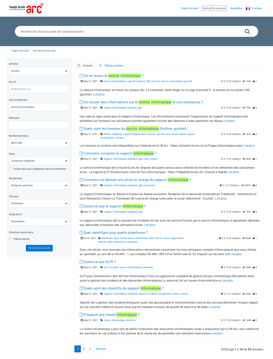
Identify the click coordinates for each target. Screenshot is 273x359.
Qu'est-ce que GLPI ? (98, 262)
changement (164, 293)
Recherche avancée (44, 50)
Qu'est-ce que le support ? (113, 206)
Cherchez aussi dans (21, 232)
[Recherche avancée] (247, 31)
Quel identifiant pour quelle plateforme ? (114, 233)
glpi (140, 107)
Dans (12, 153)
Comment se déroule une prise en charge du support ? (135, 180)
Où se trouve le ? (111, 76)
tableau (102, 241)
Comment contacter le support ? (118, 153)
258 (148, 81)
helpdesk (132, 107)
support (108, 158)
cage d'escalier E (136, 81)
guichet (188, 81)
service (166, 238)
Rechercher (15, 178)
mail (146, 158)
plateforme (141, 238)
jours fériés (172, 134)
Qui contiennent (18, 99)
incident (114, 267)
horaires (151, 134)
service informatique (115, 81)
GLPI (106, 267)
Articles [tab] (85, 65)
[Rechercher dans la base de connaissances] (136, 31)
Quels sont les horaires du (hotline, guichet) (133, 128)
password (119, 241)
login (116, 238)
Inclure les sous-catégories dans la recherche (37, 168)
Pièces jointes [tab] (111, 65)
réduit (182, 134)
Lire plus (99, 94)
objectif (143, 293)
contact (154, 158)
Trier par (14, 196)
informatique (119, 158)
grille (110, 241)
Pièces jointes (19, 238)
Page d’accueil (20, 50)
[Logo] (26, 8)
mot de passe (127, 238)
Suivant (101, 349)
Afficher (13, 63)
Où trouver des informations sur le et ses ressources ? (141, 102)
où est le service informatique (167, 81)
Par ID (12, 81)
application (177, 238)
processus (149, 185)
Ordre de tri (15, 214)
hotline (107, 134)
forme (158, 238)
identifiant (106, 238)
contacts (120, 137)
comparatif (131, 241)
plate (151, 238)
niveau (176, 293)
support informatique (115, 107)
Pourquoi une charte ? (109, 315)
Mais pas (14, 117)
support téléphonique (134, 134)
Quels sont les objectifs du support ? (122, 288)
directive (131, 320)
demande (148, 267)
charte (107, 320)
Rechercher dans (18, 135)
